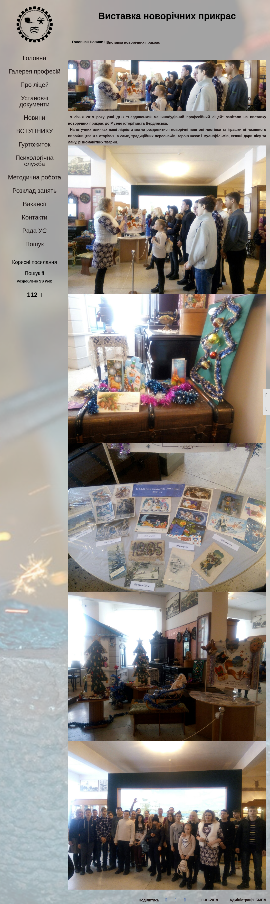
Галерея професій (34, 71)
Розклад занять (35, 190)
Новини (34, 117)
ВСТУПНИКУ (34, 130)
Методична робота (34, 177)
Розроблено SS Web (34, 281)
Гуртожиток (35, 144)
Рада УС (34, 230)
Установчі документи (35, 101)
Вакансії (34, 203)
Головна (34, 57)
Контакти (34, 217)
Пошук (34, 244)
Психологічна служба (34, 160)
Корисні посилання (34, 262)
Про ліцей (34, 84)
